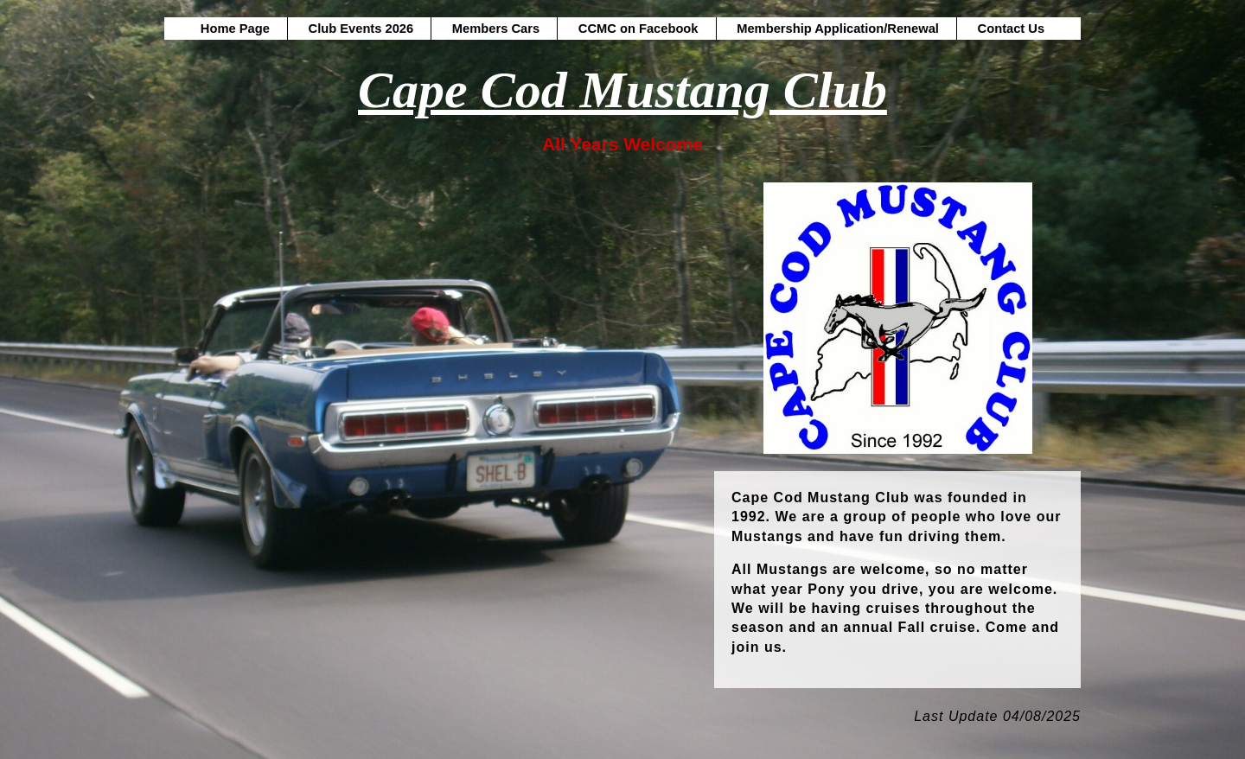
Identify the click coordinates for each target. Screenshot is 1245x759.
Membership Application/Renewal (838, 28)
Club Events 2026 (361, 28)
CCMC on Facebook (638, 28)
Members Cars (496, 28)
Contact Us (1011, 28)
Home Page (235, 28)
